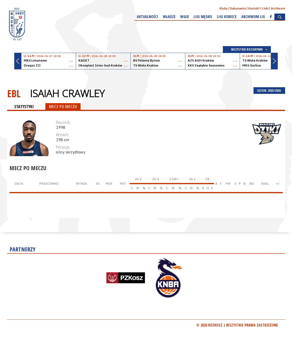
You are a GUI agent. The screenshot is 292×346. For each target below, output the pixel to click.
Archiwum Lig (253, 16)
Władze (169, 16)
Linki (265, 8)
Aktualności (147, 16)
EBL (13, 93)
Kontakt (254, 8)
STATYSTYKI (24, 106)
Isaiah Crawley (67, 93)
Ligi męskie (203, 16)
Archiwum (278, 8)
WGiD (184, 16)
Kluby (223, 8)
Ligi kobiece (227, 16)
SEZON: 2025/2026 (269, 90)
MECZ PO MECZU (63, 106)
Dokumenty (238, 8)
